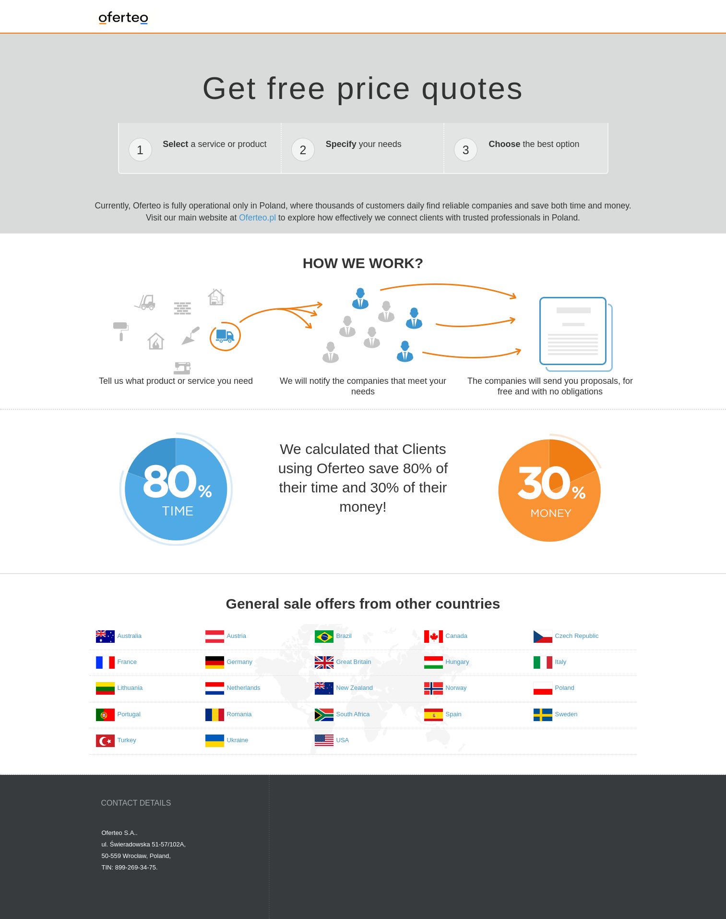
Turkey (127, 740)
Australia (130, 635)
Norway (456, 687)
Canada (457, 635)
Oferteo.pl (257, 217)
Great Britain (353, 661)
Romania (239, 714)
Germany (239, 661)
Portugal (129, 714)
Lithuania (130, 687)
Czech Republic (577, 635)
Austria (236, 635)
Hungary (457, 661)
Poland (564, 687)
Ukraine (238, 740)
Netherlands (244, 687)
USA (342, 740)
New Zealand (354, 687)
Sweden (566, 714)
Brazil (344, 635)
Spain (454, 714)
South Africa (353, 714)
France (127, 661)
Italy (561, 661)
